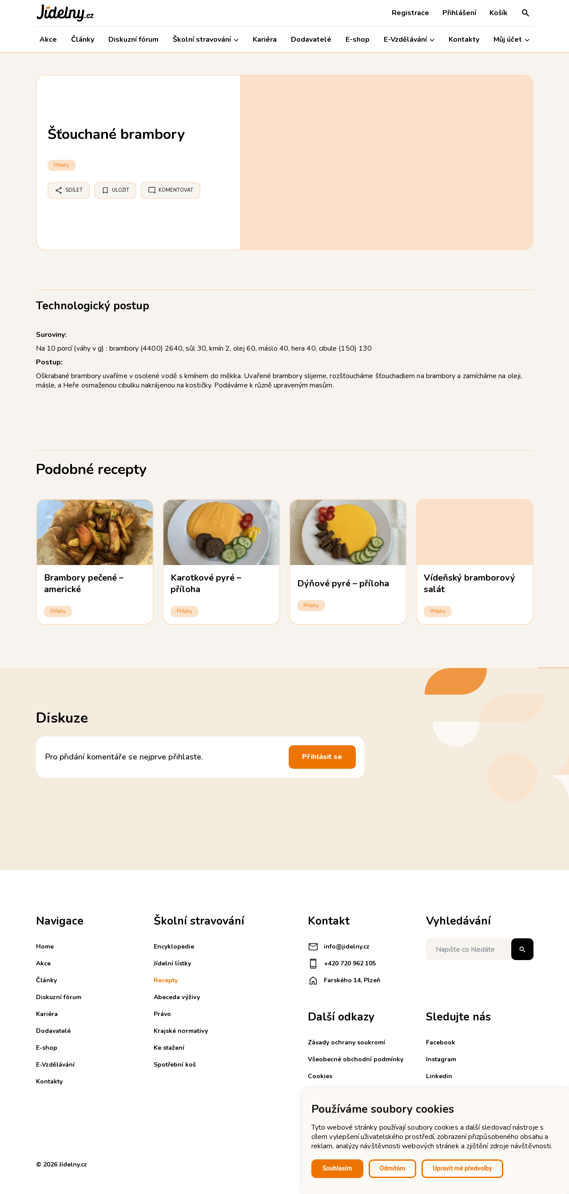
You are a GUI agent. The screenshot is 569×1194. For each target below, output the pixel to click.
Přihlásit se (322, 757)
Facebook (440, 1042)
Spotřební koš (175, 1064)
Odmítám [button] (393, 1168)
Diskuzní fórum (133, 39)
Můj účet (511, 39)
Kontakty (464, 39)
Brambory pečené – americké (84, 583)
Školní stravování (206, 39)
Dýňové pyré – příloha (343, 583)
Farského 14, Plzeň (344, 980)
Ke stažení (169, 1048)
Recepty (166, 980)
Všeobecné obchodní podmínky (355, 1059)
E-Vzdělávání (409, 39)
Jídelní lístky (172, 963)
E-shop (358, 39)
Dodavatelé (311, 39)
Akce (48, 39)
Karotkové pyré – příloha (206, 583)
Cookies (320, 1076)
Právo (162, 1014)
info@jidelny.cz (339, 946)
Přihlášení (459, 13)
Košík (498, 13)
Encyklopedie (174, 946)
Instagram (441, 1059)
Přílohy (61, 165)
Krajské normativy (181, 1031)
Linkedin (439, 1076)
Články (82, 39)
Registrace (410, 13)
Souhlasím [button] (337, 1168)
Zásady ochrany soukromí (346, 1042)
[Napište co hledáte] (479, 949)
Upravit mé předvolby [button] (462, 1168)
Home (45, 946)
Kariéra (265, 39)
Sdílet (69, 190)
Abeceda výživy (177, 997)
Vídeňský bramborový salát (470, 583)
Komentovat (171, 190)
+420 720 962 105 (342, 963)
